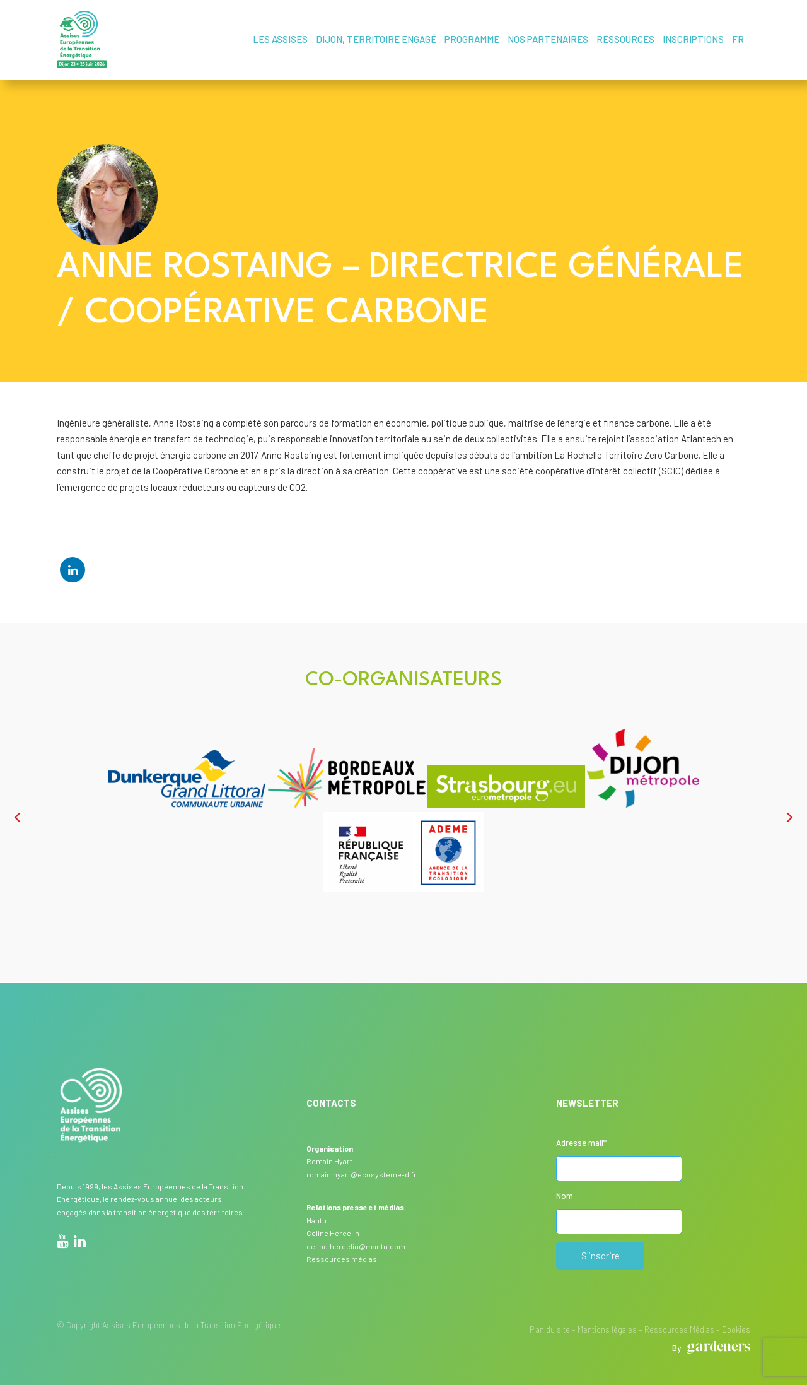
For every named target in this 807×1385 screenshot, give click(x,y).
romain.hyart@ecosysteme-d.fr (361, 1174)
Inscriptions (693, 39)
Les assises (280, 39)
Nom (564, 1196)
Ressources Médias (679, 1329)
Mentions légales (607, 1329)
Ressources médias (341, 1258)
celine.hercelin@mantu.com (355, 1246)
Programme (471, 39)
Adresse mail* (581, 1143)
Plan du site (550, 1329)
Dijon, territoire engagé (376, 39)
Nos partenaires (548, 39)
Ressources (625, 39)
